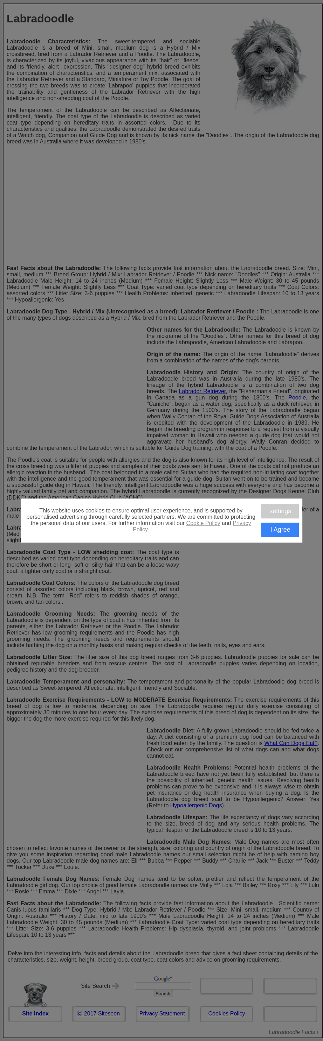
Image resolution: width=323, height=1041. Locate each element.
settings (280, 511)
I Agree (280, 529)
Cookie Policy (203, 523)
